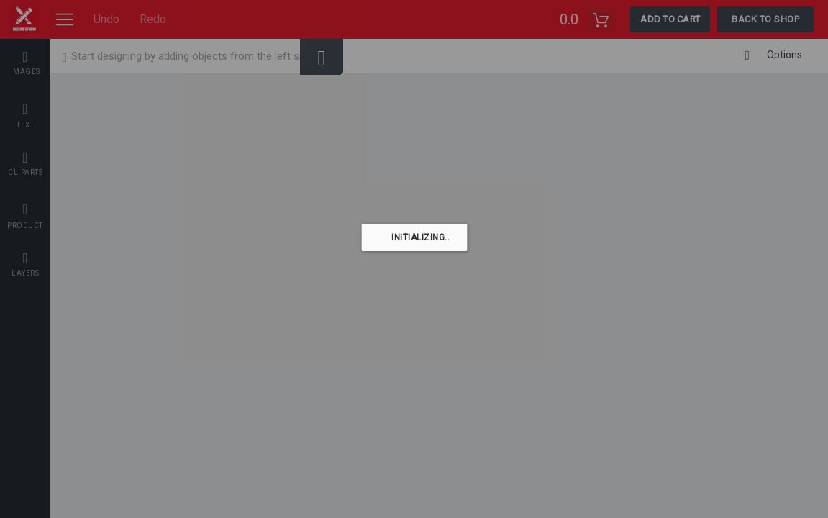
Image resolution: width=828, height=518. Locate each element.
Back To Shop (765, 19)
